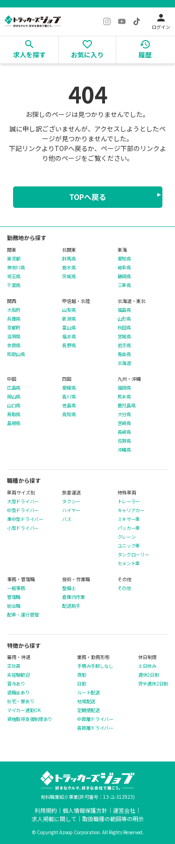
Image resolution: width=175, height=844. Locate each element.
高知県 (69, 414)
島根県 (14, 423)
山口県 (14, 405)
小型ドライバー (23, 528)
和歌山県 (16, 354)
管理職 (14, 597)
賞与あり (16, 683)
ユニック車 (129, 545)
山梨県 (69, 310)
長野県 (69, 345)
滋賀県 (14, 336)
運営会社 (124, 810)
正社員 (14, 666)
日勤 (81, 683)
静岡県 (124, 276)
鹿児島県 (127, 405)
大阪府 (14, 310)
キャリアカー (131, 510)
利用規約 (46, 810)
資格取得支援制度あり (29, 719)
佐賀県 (124, 441)
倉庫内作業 (73, 597)
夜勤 (81, 675)
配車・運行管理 (23, 614)
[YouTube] (122, 21)
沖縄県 (124, 449)
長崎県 (124, 432)
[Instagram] (107, 21)
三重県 (124, 285)
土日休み (147, 666)
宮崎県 (124, 423)
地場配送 (86, 701)
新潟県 (69, 319)
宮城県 (124, 336)
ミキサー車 (129, 519)
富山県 (69, 327)
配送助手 (71, 606)
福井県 (69, 336)
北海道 (124, 363)
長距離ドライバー (95, 728)
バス (66, 519)
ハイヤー (71, 510)
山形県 (124, 319)
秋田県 (124, 327)
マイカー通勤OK (24, 710)
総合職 (14, 606)
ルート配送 (88, 692)
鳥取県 (14, 414)
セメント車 (129, 563)
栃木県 (69, 267)
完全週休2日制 (153, 683)
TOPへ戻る (87, 196)
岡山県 (14, 396)
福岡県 (124, 387)
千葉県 (14, 285)
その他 (124, 588)
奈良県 (14, 345)
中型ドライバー (23, 510)
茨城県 (69, 276)
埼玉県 (14, 276)
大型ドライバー (23, 501)
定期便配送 (88, 710)
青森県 (124, 354)
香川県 (69, 396)
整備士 (69, 588)
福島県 (124, 310)
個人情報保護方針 (85, 810)
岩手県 (124, 345)
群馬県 (69, 258)
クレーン (127, 537)
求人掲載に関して (54, 819)
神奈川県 (16, 267)
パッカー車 (129, 528)
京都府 (14, 327)
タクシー (71, 501)
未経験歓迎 (18, 675)
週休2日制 (148, 675)
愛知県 (124, 258)
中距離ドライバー (95, 719)
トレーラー (129, 501)
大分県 (124, 414)
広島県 (14, 387)
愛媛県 (69, 387)
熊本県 (124, 396)
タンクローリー (133, 554)
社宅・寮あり (20, 701)
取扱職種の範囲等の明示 (113, 819)
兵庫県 (14, 319)
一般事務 (16, 588)
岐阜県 (124, 267)
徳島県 (69, 405)
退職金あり (18, 692)
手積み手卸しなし (95, 666)
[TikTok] (136, 21)
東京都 (14, 258)
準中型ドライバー (25, 519)
